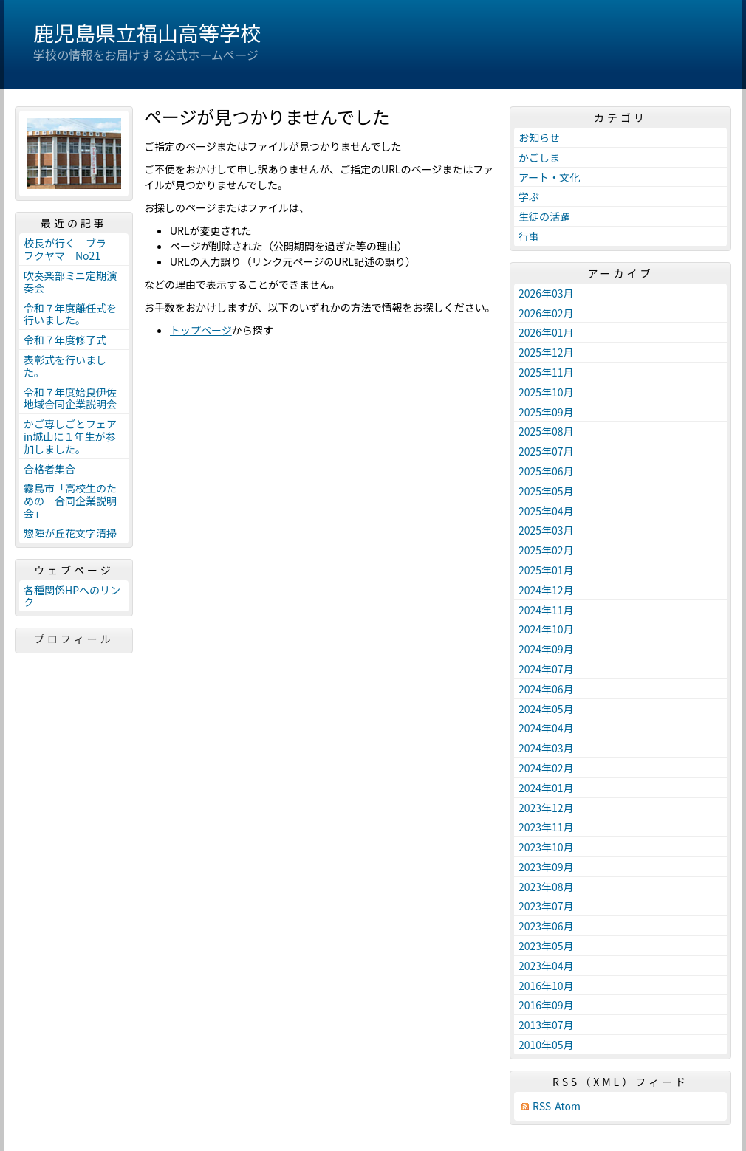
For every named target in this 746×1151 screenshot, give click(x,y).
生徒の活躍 (544, 216)
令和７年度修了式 (65, 339)
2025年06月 (546, 471)
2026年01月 (546, 332)
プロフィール (74, 638)
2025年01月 (546, 570)
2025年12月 (546, 352)
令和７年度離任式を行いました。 (70, 314)
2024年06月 (546, 688)
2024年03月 (546, 748)
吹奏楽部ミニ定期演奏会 (70, 281)
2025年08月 (546, 431)
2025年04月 (546, 511)
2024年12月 (546, 590)
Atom (568, 1106)
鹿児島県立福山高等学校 (147, 32)
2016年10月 (546, 985)
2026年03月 (546, 293)
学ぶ (529, 196)
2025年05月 (546, 491)
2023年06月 (546, 925)
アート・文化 (549, 177)
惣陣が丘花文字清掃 (70, 533)
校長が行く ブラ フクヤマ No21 (70, 249)
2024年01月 (546, 787)
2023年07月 (546, 906)
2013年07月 (546, 1024)
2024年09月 (546, 649)
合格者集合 (49, 468)
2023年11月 (546, 827)
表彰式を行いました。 (65, 365)
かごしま (539, 157)
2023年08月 (546, 886)
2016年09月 (546, 1004)
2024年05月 (546, 708)
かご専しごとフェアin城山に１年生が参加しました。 (70, 436)
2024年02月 (546, 767)
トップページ (201, 330)
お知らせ (539, 137)
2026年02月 (546, 313)
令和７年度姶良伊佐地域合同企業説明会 (70, 398)
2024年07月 (546, 669)
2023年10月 (546, 846)
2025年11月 (546, 372)
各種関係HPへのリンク (72, 596)
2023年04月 (546, 965)
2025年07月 (546, 451)
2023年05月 (546, 945)
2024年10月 (546, 629)
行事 (529, 236)
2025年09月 (546, 412)
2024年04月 (546, 728)
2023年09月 (546, 866)
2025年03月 (546, 530)
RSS (542, 1106)
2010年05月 (546, 1044)
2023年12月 (546, 807)
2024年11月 (546, 609)
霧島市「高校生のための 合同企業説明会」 (70, 500)
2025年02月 (546, 550)
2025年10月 (546, 392)
